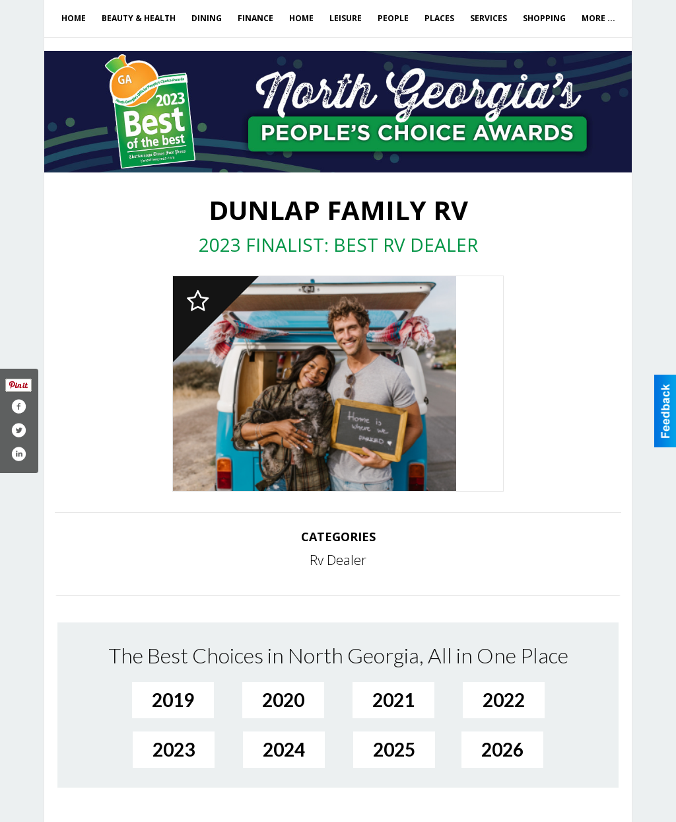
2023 (173, 749)
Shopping (544, 18)
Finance (255, 18)
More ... (598, 18)
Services (488, 18)
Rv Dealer (338, 560)
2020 (283, 700)
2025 (394, 749)
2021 (393, 700)
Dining (206, 18)
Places (439, 18)
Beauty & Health (139, 18)
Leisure (345, 18)
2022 (504, 700)
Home (73, 18)
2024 (284, 749)
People (393, 18)
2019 (173, 700)
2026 (502, 749)
